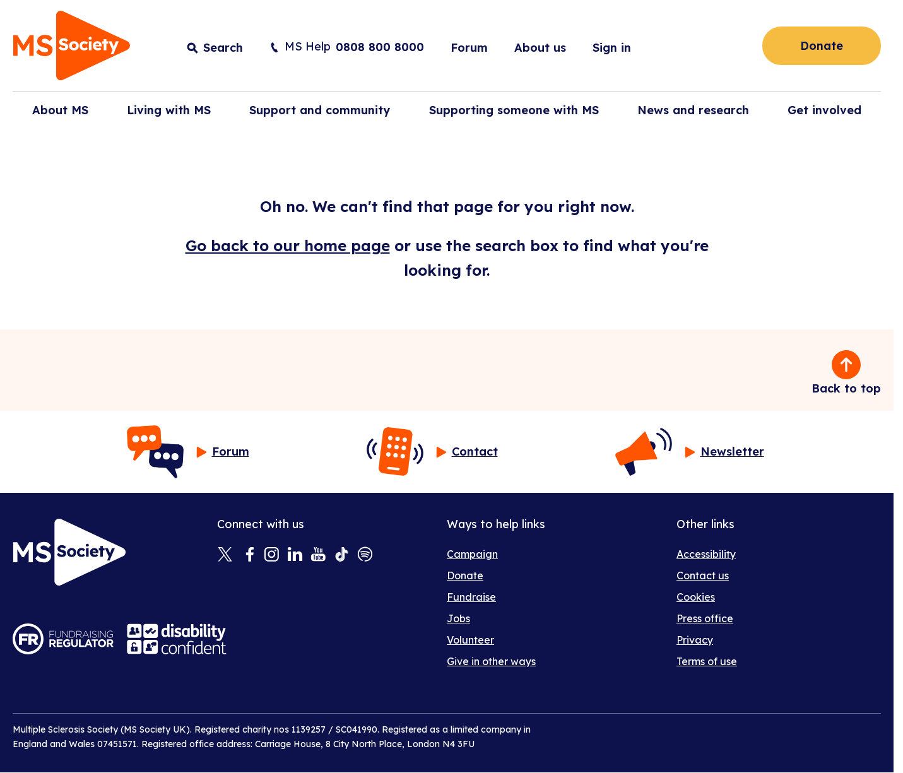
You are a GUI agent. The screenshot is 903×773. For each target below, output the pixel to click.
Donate (821, 45)
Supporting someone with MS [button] (514, 110)
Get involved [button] (824, 110)
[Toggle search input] (215, 47)
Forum (469, 47)
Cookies (695, 597)
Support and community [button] (319, 110)
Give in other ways (491, 661)
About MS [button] (60, 110)
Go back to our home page (288, 245)
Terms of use (706, 661)
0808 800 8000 (380, 47)
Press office (704, 618)
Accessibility (706, 554)
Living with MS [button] (169, 110)
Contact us (702, 575)
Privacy (694, 640)
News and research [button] (693, 110)
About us (540, 47)
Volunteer (470, 640)
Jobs (458, 618)
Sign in (612, 47)
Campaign (472, 554)
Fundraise (471, 597)
